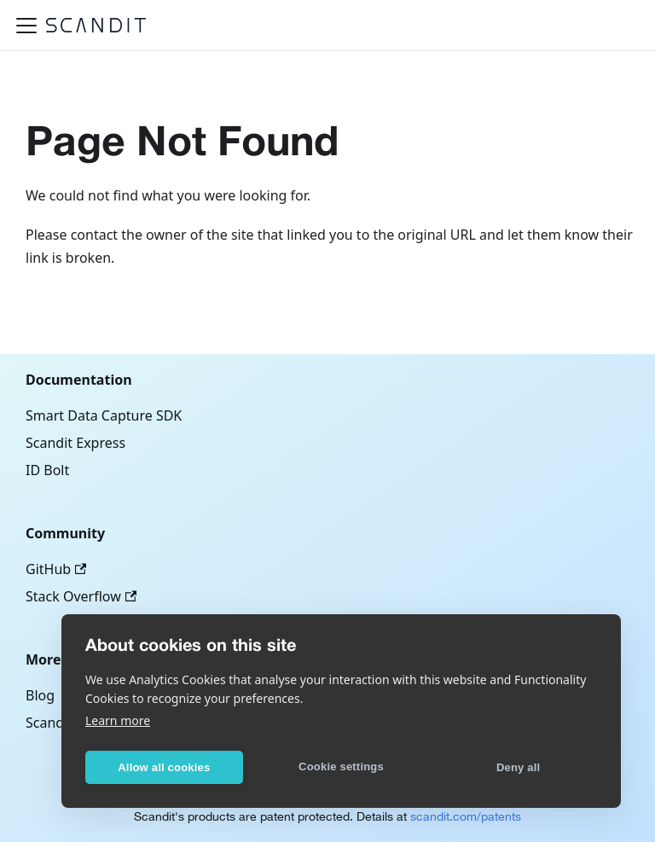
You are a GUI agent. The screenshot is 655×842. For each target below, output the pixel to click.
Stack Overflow (81, 596)
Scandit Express (75, 442)
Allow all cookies (164, 767)
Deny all (518, 767)
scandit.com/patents (465, 816)
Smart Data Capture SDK (104, 415)
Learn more (117, 720)
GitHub (56, 569)
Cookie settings (341, 766)
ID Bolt (47, 470)
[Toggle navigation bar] (26, 25)
